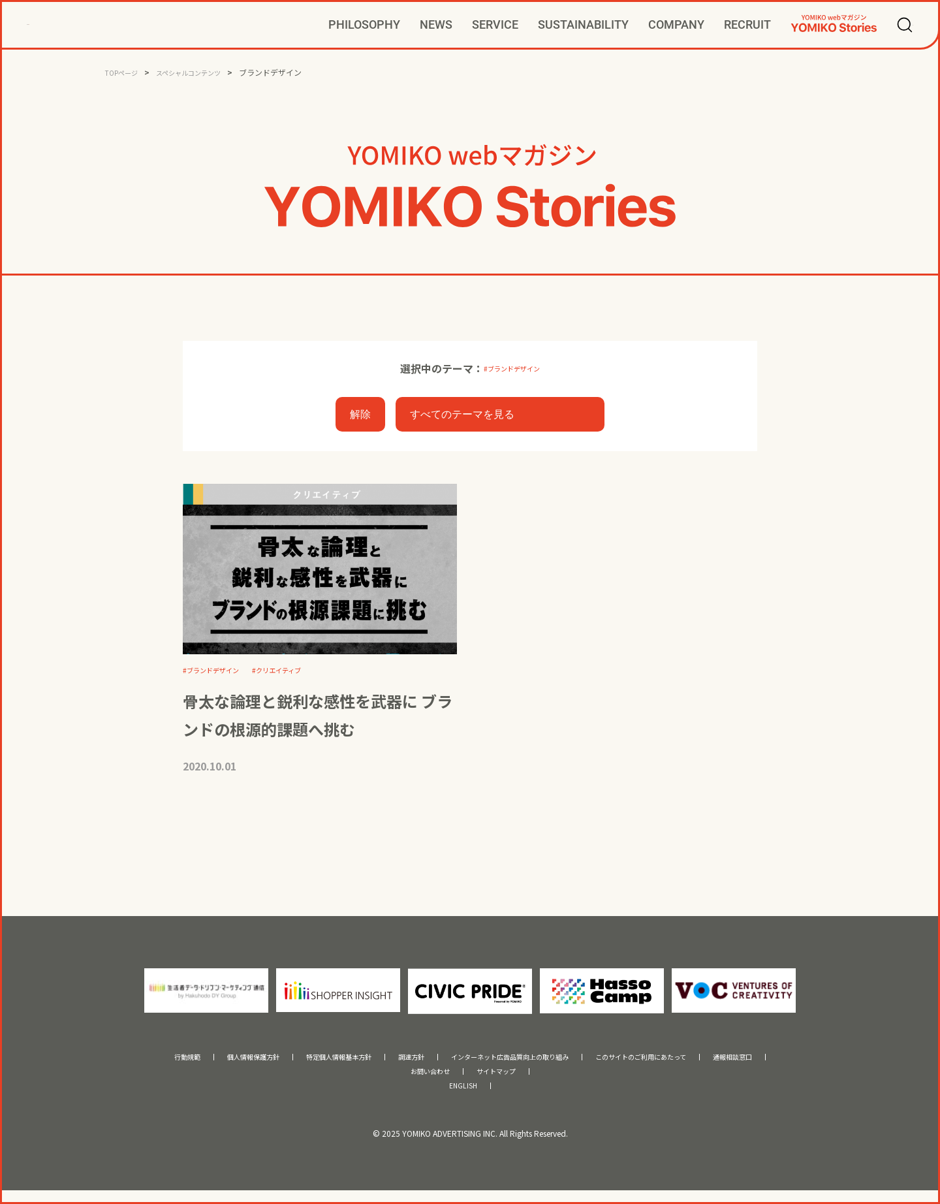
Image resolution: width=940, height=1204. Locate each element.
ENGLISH (463, 1097)
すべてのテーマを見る (462, 416)
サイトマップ (504, 1080)
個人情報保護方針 (190, 1063)
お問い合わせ (422, 1080)
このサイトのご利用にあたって (690, 1063)
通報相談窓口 (808, 1063)
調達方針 (390, 1063)
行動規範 (109, 1063)
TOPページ (124, 72)
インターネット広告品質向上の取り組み (517, 1063)
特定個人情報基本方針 (299, 1063)
